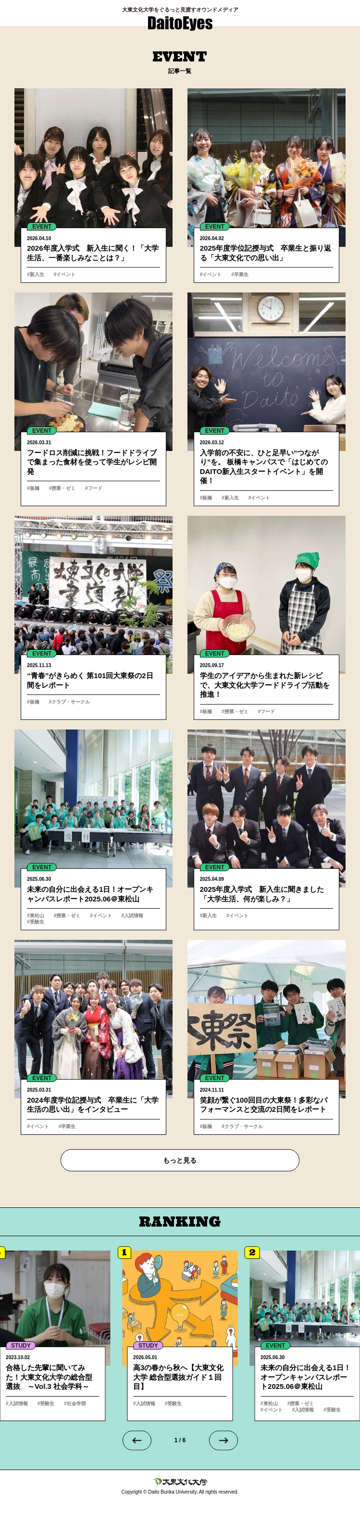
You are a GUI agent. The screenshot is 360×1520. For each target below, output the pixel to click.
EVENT (41, 226)
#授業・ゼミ (62, 488)
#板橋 (33, 488)
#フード (93, 488)
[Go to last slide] (137, 1440)
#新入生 (35, 274)
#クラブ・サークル (69, 702)
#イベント (65, 274)
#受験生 (35, 921)
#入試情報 (133, 915)
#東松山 (35, 915)
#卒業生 (239, 274)
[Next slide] (223, 1440)
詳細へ (93, 185)
